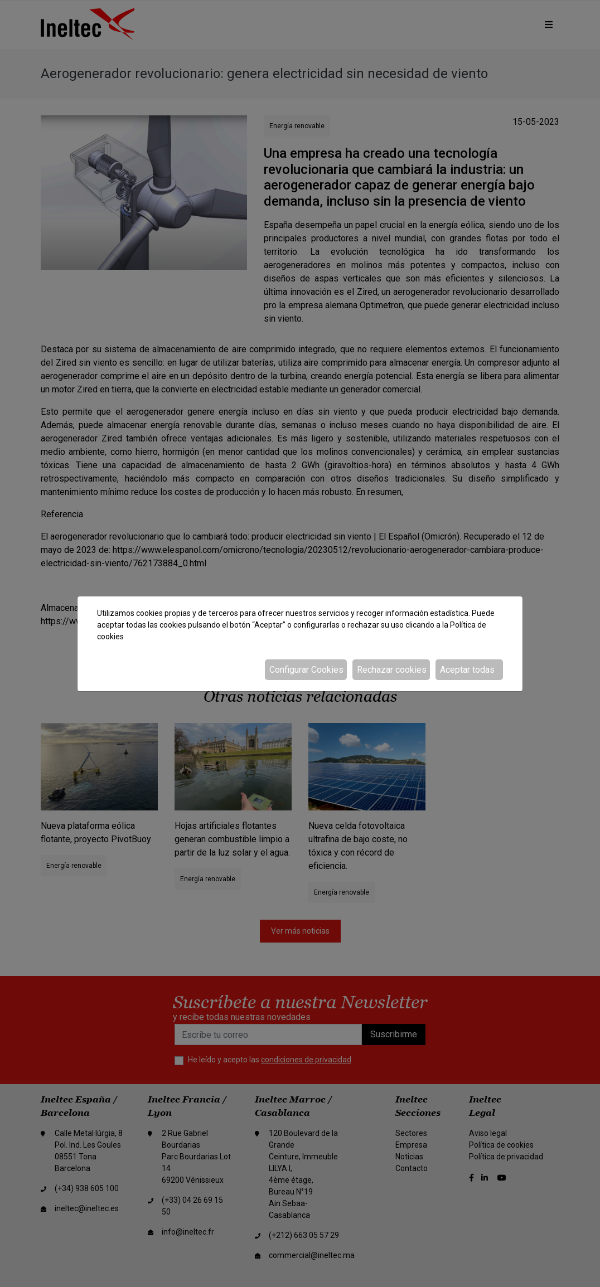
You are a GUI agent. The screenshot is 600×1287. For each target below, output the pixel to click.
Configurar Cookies (306, 669)
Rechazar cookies (392, 669)
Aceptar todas (467, 669)
